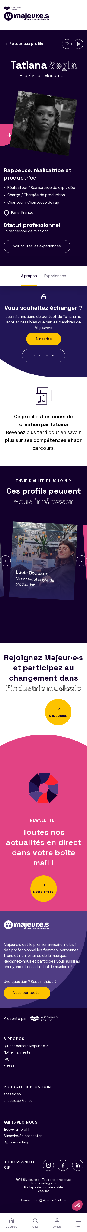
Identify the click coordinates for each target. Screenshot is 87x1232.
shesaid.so (12, 1094)
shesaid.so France (18, 1100)
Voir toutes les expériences (37, 246)
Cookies (43, 1191)
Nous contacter (27, 993)
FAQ (7, 1059)
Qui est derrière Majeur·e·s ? (26, 1046)
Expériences (55, 276)
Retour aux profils (24, 44)
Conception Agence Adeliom (43, 1200)
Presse (9, 1065)
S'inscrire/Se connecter (23, 1136)
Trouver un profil (16, 1129)
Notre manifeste (17, 1052)
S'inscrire (43, 339)
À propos (29, 276)
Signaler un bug (16, 1142)
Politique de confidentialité (43, 1187)
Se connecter (43, 355)
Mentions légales (43, 1183)
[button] (5, 560)
